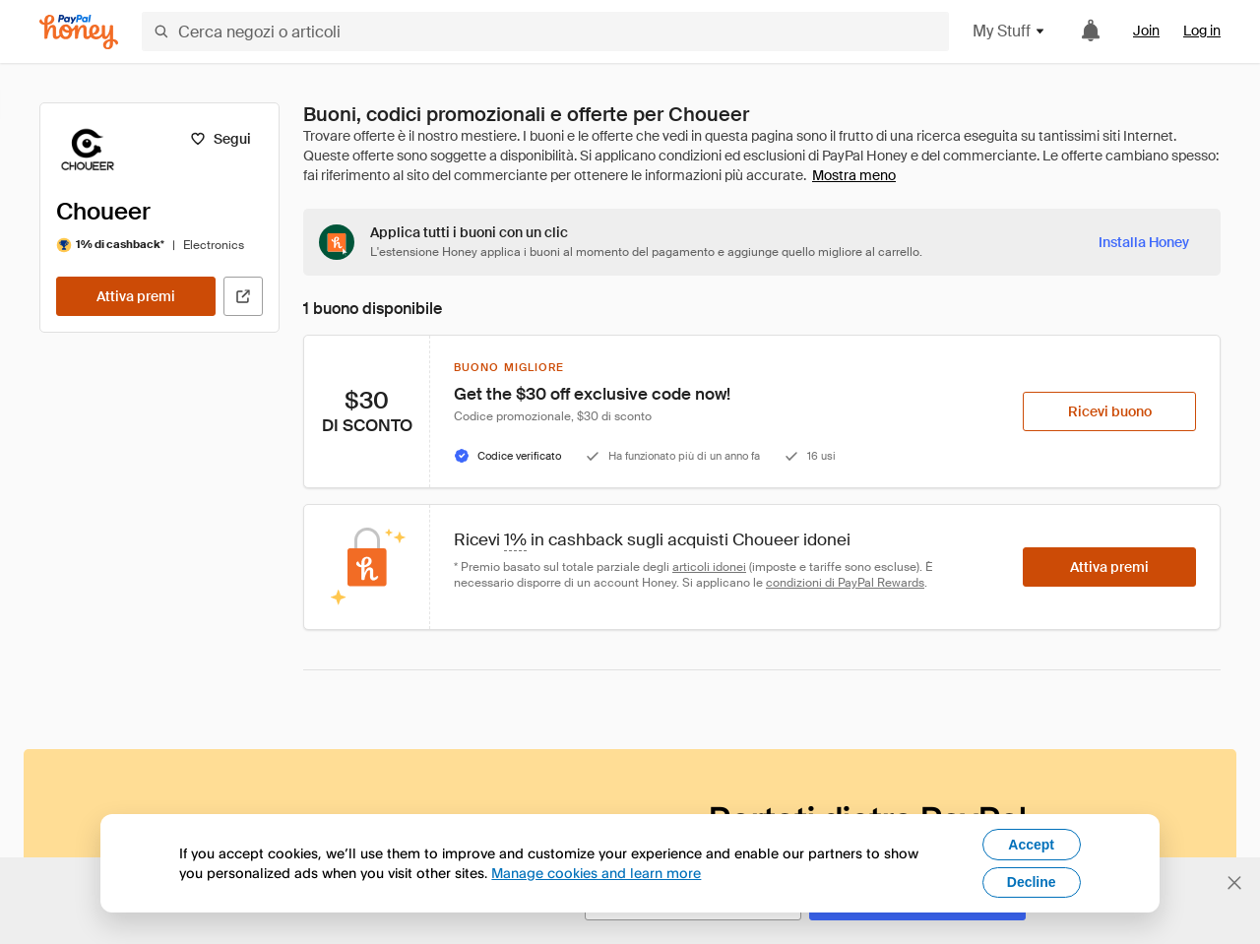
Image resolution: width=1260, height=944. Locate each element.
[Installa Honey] (1144, 242)
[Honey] (78, 32)
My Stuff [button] (1009, 31)
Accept (1031, 844)
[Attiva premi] (136, 296)
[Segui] (220, 138)
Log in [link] (1202, 30)
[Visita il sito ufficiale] (243, 296)
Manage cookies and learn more (596, 872)
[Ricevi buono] (1109, 411)
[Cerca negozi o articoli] (545, 31)
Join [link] (1146, 30)
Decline (1031, 882)
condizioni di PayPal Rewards (845, 583)
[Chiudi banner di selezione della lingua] (1234, 883)
